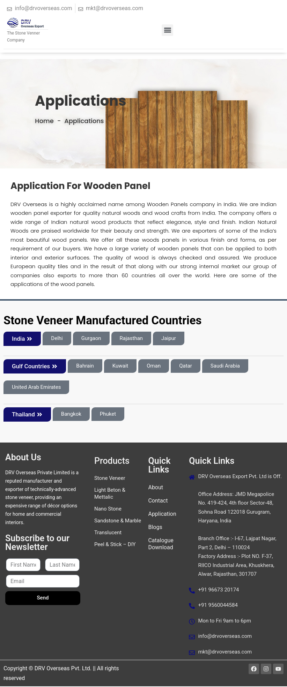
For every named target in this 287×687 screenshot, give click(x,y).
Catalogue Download (160, 544)
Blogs (155, 527)
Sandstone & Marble (117, 521)
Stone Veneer (109, 479)
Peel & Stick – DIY (115, 545)
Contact (158, 501)
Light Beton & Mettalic (109, 494)
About (155, 488)
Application (162, 514)
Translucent (108, 533)
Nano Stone (108, 509)
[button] (167, 30)
